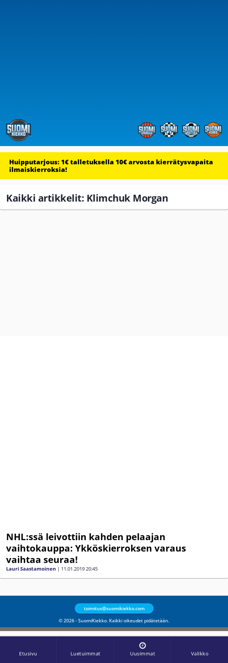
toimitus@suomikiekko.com (114, 608)
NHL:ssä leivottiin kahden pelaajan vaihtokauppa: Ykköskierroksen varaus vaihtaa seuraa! (96, 548)
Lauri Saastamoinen (31, 568)
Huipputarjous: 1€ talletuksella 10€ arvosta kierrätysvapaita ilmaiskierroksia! (111, 165)
